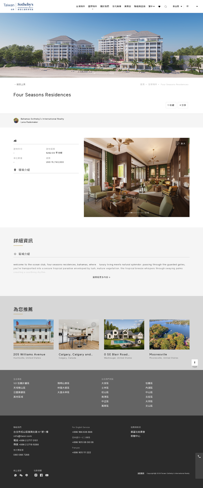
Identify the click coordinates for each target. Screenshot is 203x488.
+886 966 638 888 (82, 432)
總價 (48, 158)
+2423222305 (177, 120)
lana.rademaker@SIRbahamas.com (188, 120)
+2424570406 (182, 120)
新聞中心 (135, 436)
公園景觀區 (19, 392)
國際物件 (92, 6)
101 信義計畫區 (21, 383)
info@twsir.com (22, 436)
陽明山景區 (63, 383)
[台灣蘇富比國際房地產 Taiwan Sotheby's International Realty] (18, 6)
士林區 (105, 387)
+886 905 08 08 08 (82, 442)
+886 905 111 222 (81, 452)
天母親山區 (19, 387)
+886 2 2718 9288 (29, 444)
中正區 (105, 401)
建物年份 (17, 149)
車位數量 (17, 158)
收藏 (172, 105)
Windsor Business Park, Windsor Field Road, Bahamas (172, 120)
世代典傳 (116, 6)
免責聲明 (141, 473)
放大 (181, 143)
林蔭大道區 (63, 387)
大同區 (149, 401)
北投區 (149, 396)
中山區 (149, 392)
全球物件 (152, 84)
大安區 (105, 383)
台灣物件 (80, 6)
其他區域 (18, 396)
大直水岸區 (63, 392)
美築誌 (127, 6)
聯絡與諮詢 (139, 6)
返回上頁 (21, 84)
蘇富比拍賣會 (138, 432)
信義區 (149, 383)
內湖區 (149, 387)
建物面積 (50, 149)
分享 (184, 105)
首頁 (142, 84)
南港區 (105, 396)
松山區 (105, 392)
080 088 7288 (21, 454)
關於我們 (104, 6)
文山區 (149, 406)
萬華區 (105, 406)
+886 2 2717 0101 (28, 440)
